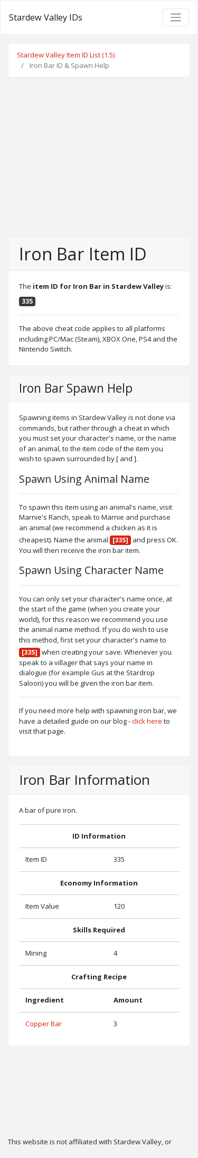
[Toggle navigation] (176, 17)
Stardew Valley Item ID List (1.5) (66, 55)
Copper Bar (43, 1023)
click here (147, 721)
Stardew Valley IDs (45, 17)
